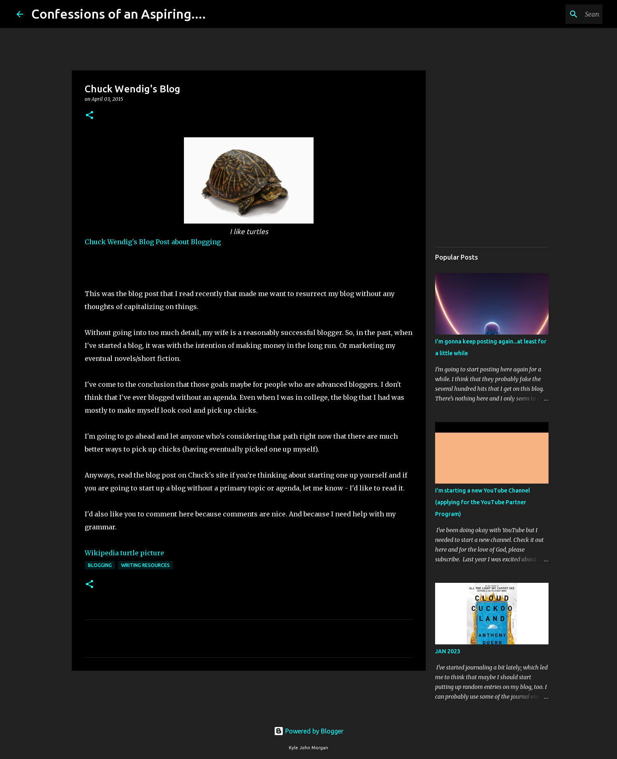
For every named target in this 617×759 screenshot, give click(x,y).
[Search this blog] (559, 14)
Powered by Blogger (309, 731)
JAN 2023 (447, 651)
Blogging (100, 565)
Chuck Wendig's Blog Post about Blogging (153, 242)
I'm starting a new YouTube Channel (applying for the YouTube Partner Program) (482, 502)
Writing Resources (145, 565)
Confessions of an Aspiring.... (118, 13)
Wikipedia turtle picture (124, 553)
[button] (89, 115)
